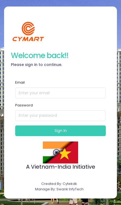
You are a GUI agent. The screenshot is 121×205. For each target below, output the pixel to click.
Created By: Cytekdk (59, 183)
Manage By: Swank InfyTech (59, 189)
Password (24, 105)
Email (20, 82)
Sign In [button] (61, 130)
